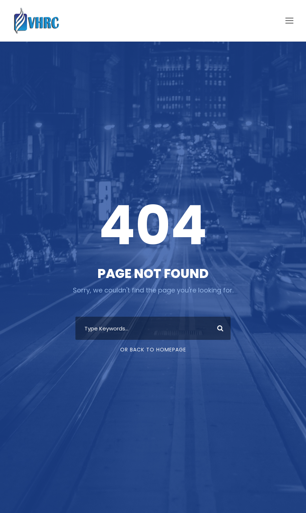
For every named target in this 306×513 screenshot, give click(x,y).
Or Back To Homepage (153, 349)
